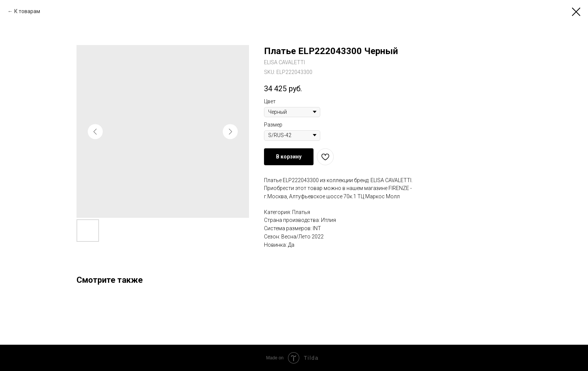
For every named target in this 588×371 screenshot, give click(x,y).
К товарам (27, 11)
